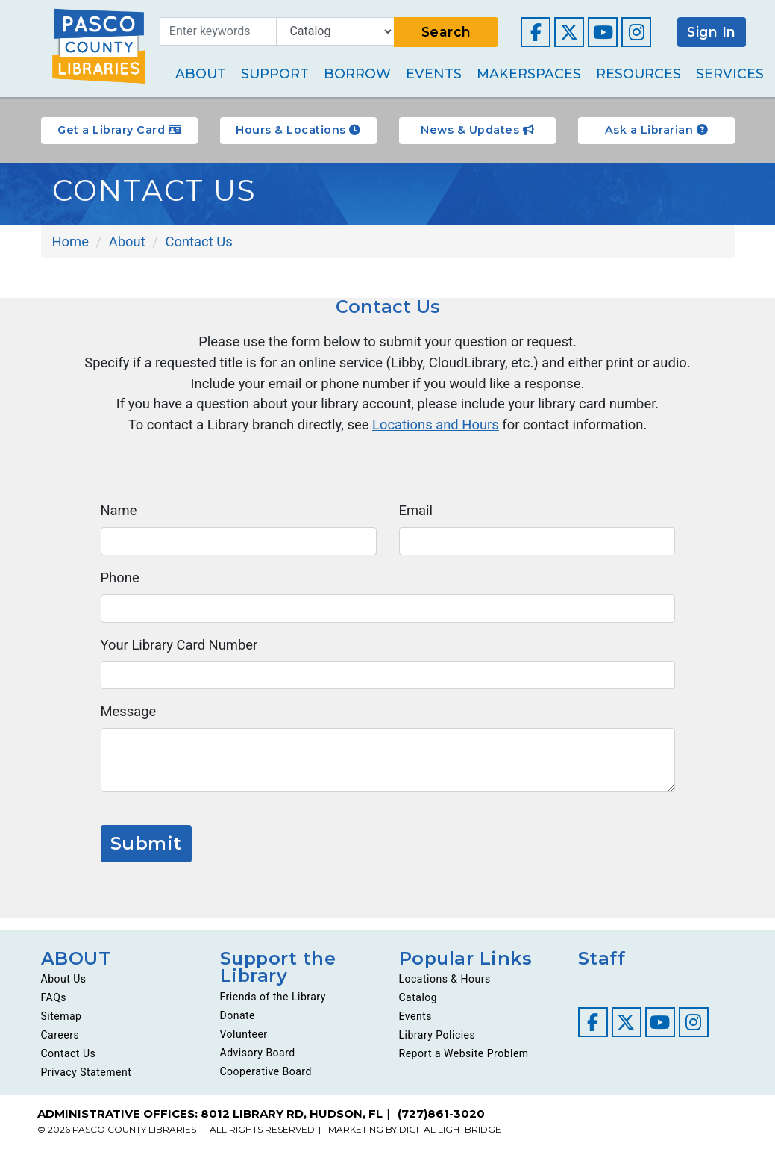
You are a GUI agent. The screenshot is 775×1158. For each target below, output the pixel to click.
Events (434, 73)
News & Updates (477, 130)
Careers (60, 1044)
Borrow (357, 73)
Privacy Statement (86, 1081)
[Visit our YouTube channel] (603, 32)
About (200, 73)
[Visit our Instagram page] (636, 32)
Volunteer (244, 1043)
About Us (64, 988)
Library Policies (437, 1044)
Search (446, 32)
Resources (638, 73)
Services (730, 73)
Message (129, 718)
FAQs (54, 1006)
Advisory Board (257, 1062)
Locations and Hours (436, 429)
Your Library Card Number (182, 651)
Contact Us (68, 1062)
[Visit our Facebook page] (535, 32)
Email (416, 516)
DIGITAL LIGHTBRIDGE (450, 1138)
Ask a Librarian (656, 130)
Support (275, 73)
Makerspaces (529, 73)
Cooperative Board (266, 1080)
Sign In (711, 32)
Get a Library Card (119, 130)
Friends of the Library (273, 1006)
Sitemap (61, 1025)
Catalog (418, 1006)
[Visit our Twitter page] (569, 32)
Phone (121, 583)
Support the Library (279, 975)
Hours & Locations (298, 130)
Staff (602, 966)
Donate (238, 1024)
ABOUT (76, 966)
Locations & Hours (445, 988)
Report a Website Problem (464, 1062)
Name (120, 516)
